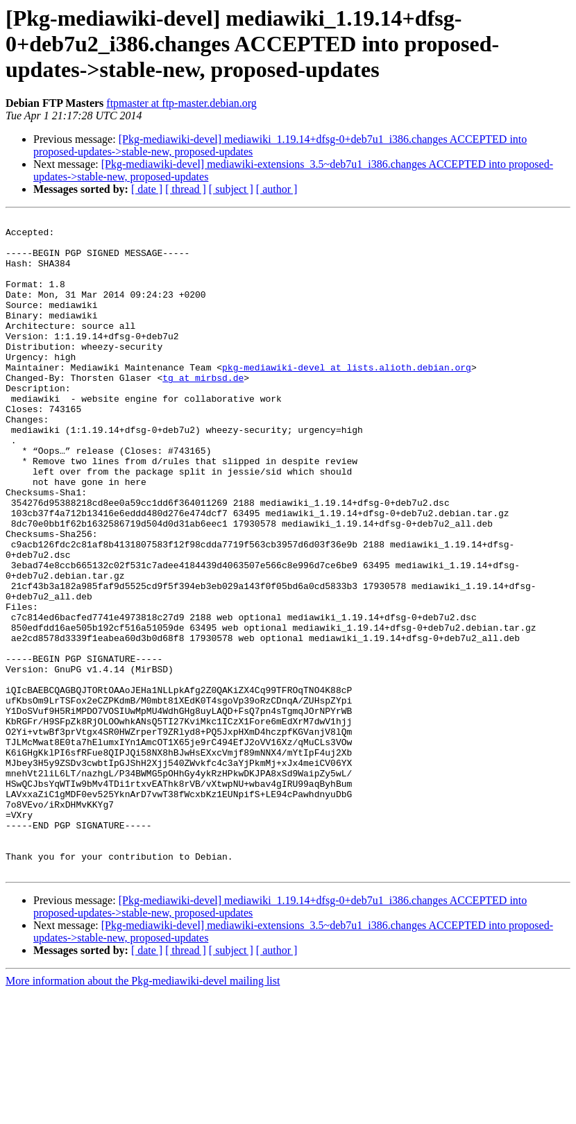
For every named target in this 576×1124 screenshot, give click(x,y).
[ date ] (146, 189)
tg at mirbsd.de (203, 411)
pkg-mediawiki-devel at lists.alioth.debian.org (346, 398)
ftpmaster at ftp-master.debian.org (181, 103)
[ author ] (277, 189)
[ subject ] (231, 189)
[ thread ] (185, 189)
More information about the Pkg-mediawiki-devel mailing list (143, 1112)
